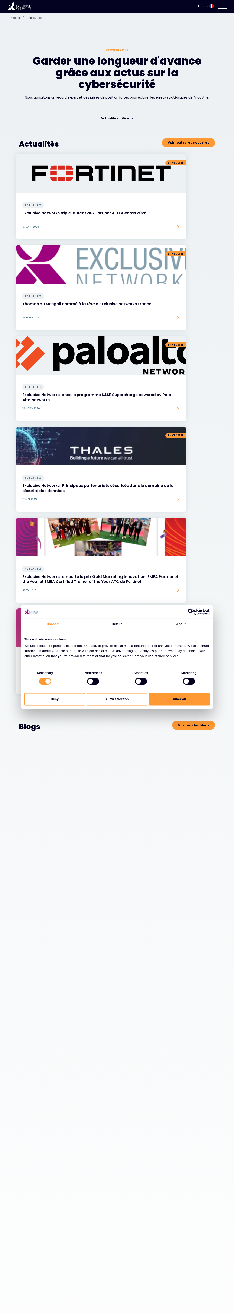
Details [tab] (117, 624)
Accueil (19, 18)
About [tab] (181, 624)
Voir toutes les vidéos (191, 843)
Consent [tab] (53, 624)
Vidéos (128, 118)
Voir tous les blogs (193, 461)
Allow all (179, 699)
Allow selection (117, 699)
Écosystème (31, 1303)
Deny (55, 699)
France (206, 6)
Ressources (36, 18)
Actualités (109, 118)
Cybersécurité (33, 1292)
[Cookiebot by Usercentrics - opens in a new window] (191, 611)
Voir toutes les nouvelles (188, 142)
